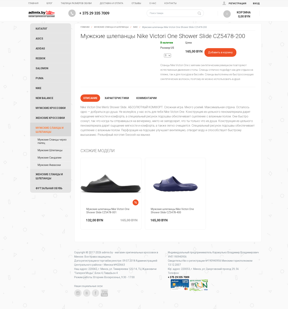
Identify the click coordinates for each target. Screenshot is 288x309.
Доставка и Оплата (111, 3)
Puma (39, 78)
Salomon (42, 68)
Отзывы (136, 3)
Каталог (41, 28)
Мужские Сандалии (49, 157)
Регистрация (237, 3)
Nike (135, 27)
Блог (50, 3)
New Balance (44, 98)
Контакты (170, 3)
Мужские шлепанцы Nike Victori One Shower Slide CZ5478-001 (107, 211)
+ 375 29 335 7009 (94, 13)
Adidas (40, 48)
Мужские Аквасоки (49, 165)
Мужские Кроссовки (51, 108)
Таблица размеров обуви (76, 3)
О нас (152, 3)
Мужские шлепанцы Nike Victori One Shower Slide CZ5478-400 (172, 211)
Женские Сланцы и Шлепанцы (49, 176)
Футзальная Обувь (49, 188)
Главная (33, 3)
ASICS (39, 38)
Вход (256, 3)
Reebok (40, 58)
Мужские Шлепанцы (50, 150)
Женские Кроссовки (50, 117)
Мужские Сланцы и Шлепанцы (111, 27)
